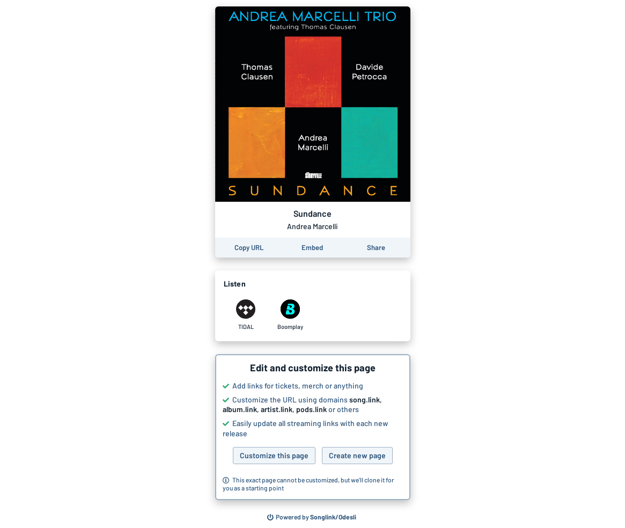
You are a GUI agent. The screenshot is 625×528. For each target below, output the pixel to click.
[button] (313, 427)
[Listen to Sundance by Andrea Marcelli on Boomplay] (290, 315)
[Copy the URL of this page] (249, 247)
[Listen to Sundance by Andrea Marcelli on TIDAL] (246, 315)
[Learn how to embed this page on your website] (312, 247)
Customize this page (274, 455)
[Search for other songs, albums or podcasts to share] (311, 517)
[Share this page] (376, 247)
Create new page (357, 455)
